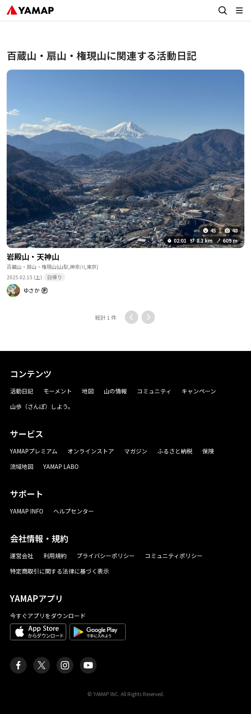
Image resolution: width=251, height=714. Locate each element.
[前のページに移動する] (131, 317)
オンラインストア (90, 451)
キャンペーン (198, 391)
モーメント (57, 391)
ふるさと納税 (174, 451)
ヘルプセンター (73, 511)
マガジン (135, 451)
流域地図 (21, 466)
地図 (88, 391)
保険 (208, 451)
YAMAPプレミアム (33, 451)
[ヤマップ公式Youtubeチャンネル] (88, 665)
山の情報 (115, 391)
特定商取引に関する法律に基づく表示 (59, 571)
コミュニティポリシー (174, 555)
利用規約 (55, 555)
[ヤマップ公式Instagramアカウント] (65, 665)
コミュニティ (154, 391)
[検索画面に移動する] (222, 10)
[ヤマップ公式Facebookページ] (18, 665)
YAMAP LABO (61, 466)
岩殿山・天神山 (33, 256)
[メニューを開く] (239, 10)
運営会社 (21, 555)
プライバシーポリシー (106, 555)
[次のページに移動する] (148, 317)
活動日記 (21, 391)
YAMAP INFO (26, 511)
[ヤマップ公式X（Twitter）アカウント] (41, 665)
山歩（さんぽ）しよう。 (42, 406)
